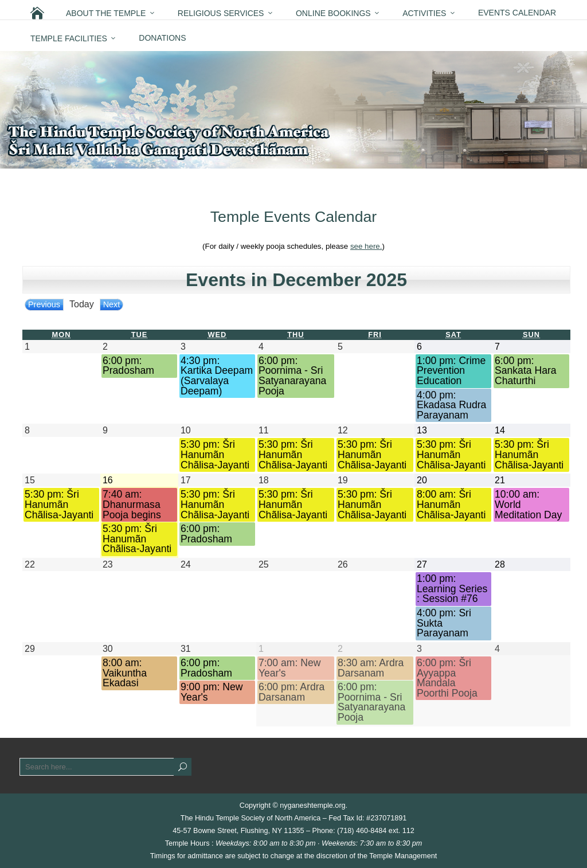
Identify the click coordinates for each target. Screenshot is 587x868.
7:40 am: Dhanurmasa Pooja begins (132, 504)
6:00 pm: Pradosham (128, 366)
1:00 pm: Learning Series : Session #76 (452, 588)
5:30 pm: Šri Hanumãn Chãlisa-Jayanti (215, 454)
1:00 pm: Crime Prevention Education (451, 370)
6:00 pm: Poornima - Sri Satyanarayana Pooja (292, 376)
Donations (162, 37)
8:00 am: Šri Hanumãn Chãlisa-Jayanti (451, 504)
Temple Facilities (68, 38)
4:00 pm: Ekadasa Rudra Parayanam (451, 405)
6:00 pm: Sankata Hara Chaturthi (526, 370)
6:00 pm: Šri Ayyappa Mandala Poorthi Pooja (447, 678)
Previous (44, 304)
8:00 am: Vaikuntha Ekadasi (125, 673)
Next (111, 304)
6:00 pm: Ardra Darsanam (291, 692)
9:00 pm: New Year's (212, 692)
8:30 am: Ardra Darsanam (371, 668)
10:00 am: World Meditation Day (528, 504)
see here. (366, 246)
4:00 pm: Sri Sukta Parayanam (444, 623)
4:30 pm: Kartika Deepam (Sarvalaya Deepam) (217, 376)
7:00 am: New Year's (290, 668)
